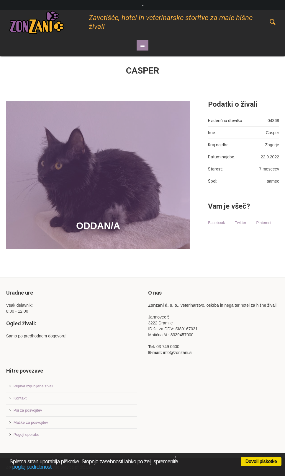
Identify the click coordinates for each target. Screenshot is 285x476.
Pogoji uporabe (26, 434)
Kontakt (20, 398)
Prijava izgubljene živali (33, 386)
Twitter (240, 222)
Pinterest (263, 222)
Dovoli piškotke (261, 461)
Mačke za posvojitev (31, 422)
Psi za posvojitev (28, 410)
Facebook (216, 222)
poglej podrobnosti (32, 467)
